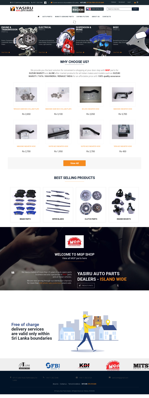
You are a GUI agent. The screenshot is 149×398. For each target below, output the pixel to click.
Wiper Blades (58, 223)
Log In (129, 2)
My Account (122, 2)
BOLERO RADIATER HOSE (90, 111)
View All (74, 167)
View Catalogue (94, 9)
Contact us (63, 387)
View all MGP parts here (74, 262)
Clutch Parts (91, 223)
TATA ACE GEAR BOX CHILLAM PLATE (26, 111)
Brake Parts (25, 223)
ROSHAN (92, 394)
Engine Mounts (124, 223)
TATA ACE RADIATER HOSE (123, 150)
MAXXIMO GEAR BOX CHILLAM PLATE (58, 111)
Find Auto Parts (86, 289)
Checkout (113, 2)
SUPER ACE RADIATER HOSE (58, 150)
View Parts (5, 52)
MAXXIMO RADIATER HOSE (122, 111)
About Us (55, 387)
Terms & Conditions (74, 387)
